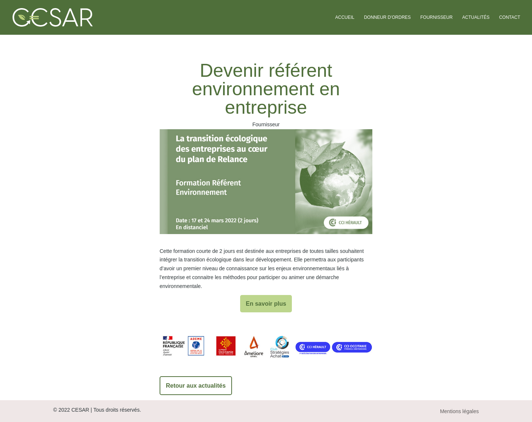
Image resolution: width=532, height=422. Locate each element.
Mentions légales (459, 411)
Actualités (476, 17)
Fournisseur (436, 17)
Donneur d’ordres (387, 17)
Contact (509, 17)
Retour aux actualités (196, 385)
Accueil (344, 17)
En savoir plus (266, 304)
